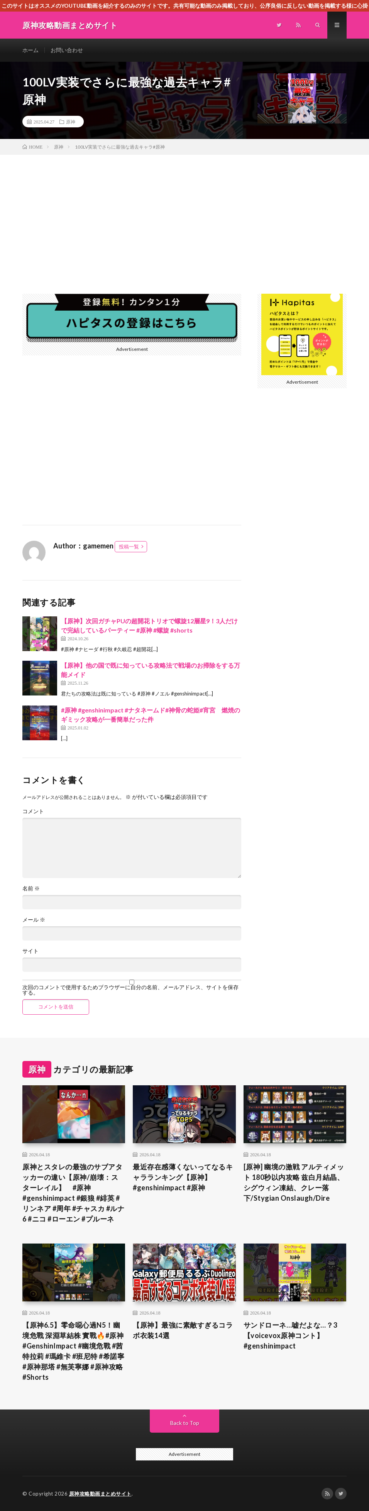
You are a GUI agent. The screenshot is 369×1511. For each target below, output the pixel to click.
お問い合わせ (67, 50)
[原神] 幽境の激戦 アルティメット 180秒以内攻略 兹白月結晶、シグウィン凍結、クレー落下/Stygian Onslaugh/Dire (294, 1182)
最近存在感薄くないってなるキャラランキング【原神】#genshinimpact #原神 (183, 1177)
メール (33, 919)
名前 (31, 888)
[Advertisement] (184, 213)
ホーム (30, 50)
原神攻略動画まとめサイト (100, 1494)
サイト (30, 951)
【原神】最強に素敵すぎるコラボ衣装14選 (183, 1330)
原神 (70, 121)
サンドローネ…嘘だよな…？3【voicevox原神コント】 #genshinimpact (290, 1335)
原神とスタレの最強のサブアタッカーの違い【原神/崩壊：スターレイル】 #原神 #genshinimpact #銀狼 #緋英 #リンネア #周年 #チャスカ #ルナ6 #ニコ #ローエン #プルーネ (73, 1192)
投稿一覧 (129, 546)
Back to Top (184, 1423)
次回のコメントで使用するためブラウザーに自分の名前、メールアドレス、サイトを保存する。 (130, 990)
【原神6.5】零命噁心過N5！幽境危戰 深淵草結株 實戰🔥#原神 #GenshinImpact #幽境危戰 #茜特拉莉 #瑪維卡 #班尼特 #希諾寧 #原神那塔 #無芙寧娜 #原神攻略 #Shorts (73, 1351)
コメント (33, 811)
